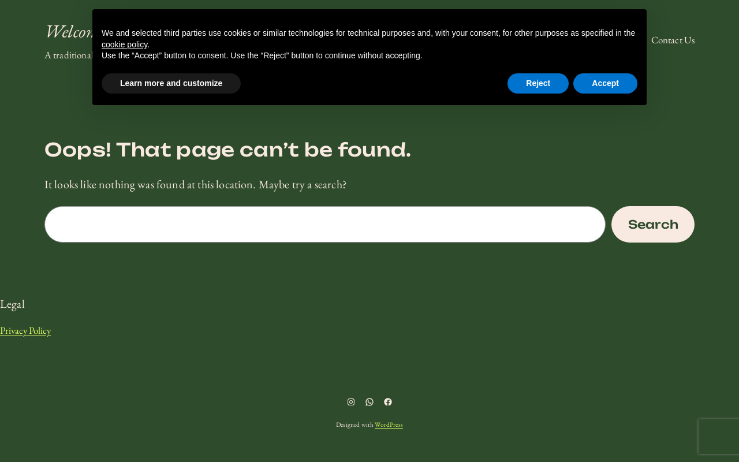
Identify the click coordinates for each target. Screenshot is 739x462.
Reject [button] (538, 83)
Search (653, 224)
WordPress (388, 424)
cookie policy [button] (124, 44)
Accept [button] (605, 83)
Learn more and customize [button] (171, 83)
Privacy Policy (25, 330)
